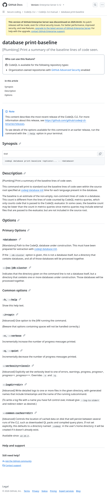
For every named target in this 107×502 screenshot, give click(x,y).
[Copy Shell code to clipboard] (100, 154)
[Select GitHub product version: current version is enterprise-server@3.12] (47, 5)
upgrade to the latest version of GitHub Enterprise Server (62, 28)
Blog (78, 491)
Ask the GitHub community (17, 461)
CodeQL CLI (29, 11)
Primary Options (16, 230)
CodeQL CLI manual (48, 11)
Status (45, 491)
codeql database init (32, 190)
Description (14, 173)
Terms (27, 491)
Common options (16, 290)
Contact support (11, 465)
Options (11, 220)
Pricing (53, 491)
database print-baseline (72, 11)
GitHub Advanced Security (65, 70)
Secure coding (14, 11)
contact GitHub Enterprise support (48, 31)
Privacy (35, 491)
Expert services (66, 491)
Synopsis (11, 143)
